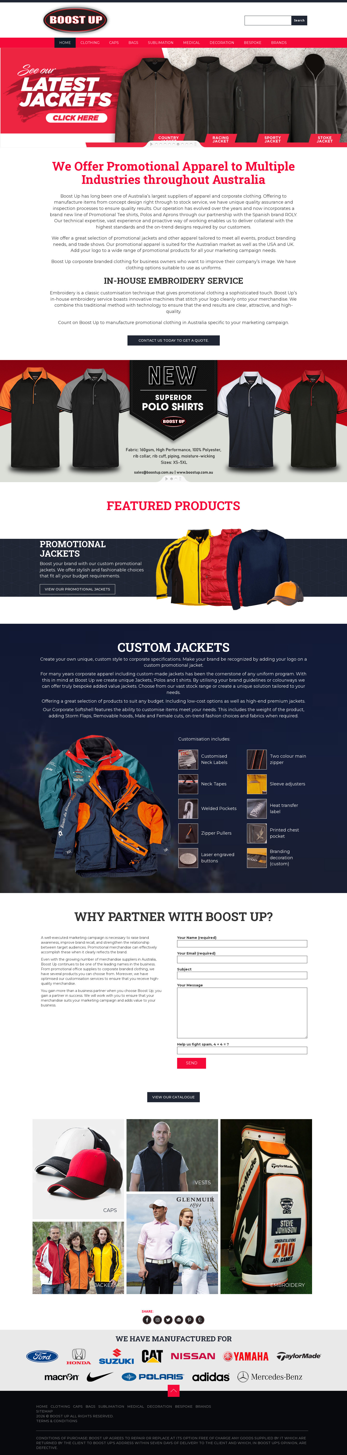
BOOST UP (59, 1416)
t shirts (183, 680)
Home (65, 43)
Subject (242, 972)
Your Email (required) (242, 956)
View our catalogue (173, 1097)
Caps (114, 43)
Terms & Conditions (56, 1421)
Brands (279, 43)
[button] (174, 1390)
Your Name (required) (242, 940)
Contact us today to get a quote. (174, 340)
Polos (160, 680)
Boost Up (85, 680)
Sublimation (161, 43)
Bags (133, 43)
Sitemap (44, 1411)
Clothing (90, 43)
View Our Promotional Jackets (77, 589)
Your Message (242, 987)
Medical (191, 43)
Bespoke (252, 43)
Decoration (222, 43)
